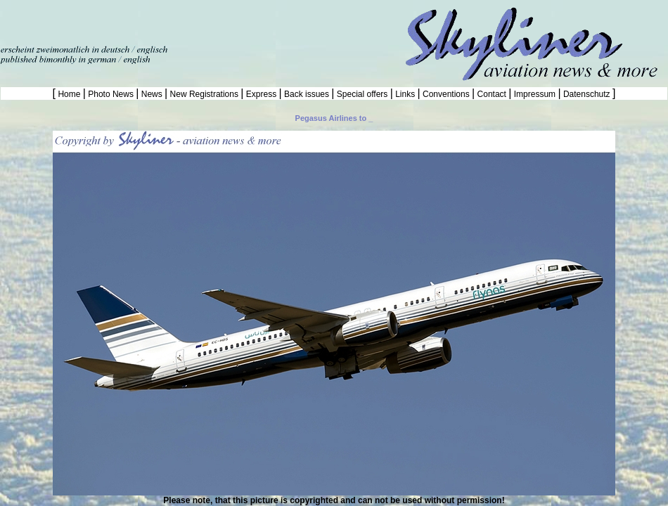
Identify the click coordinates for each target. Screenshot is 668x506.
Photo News (111, 94)
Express (260, 94)
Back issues (307, 94)
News (152, 94)
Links (405, 94)
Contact (491, 94)
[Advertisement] (164, 21)
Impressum (534, 94)
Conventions (446, 94)
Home (69, 94)
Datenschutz (586, 94)
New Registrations (203, 94)
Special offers (362, 94)
